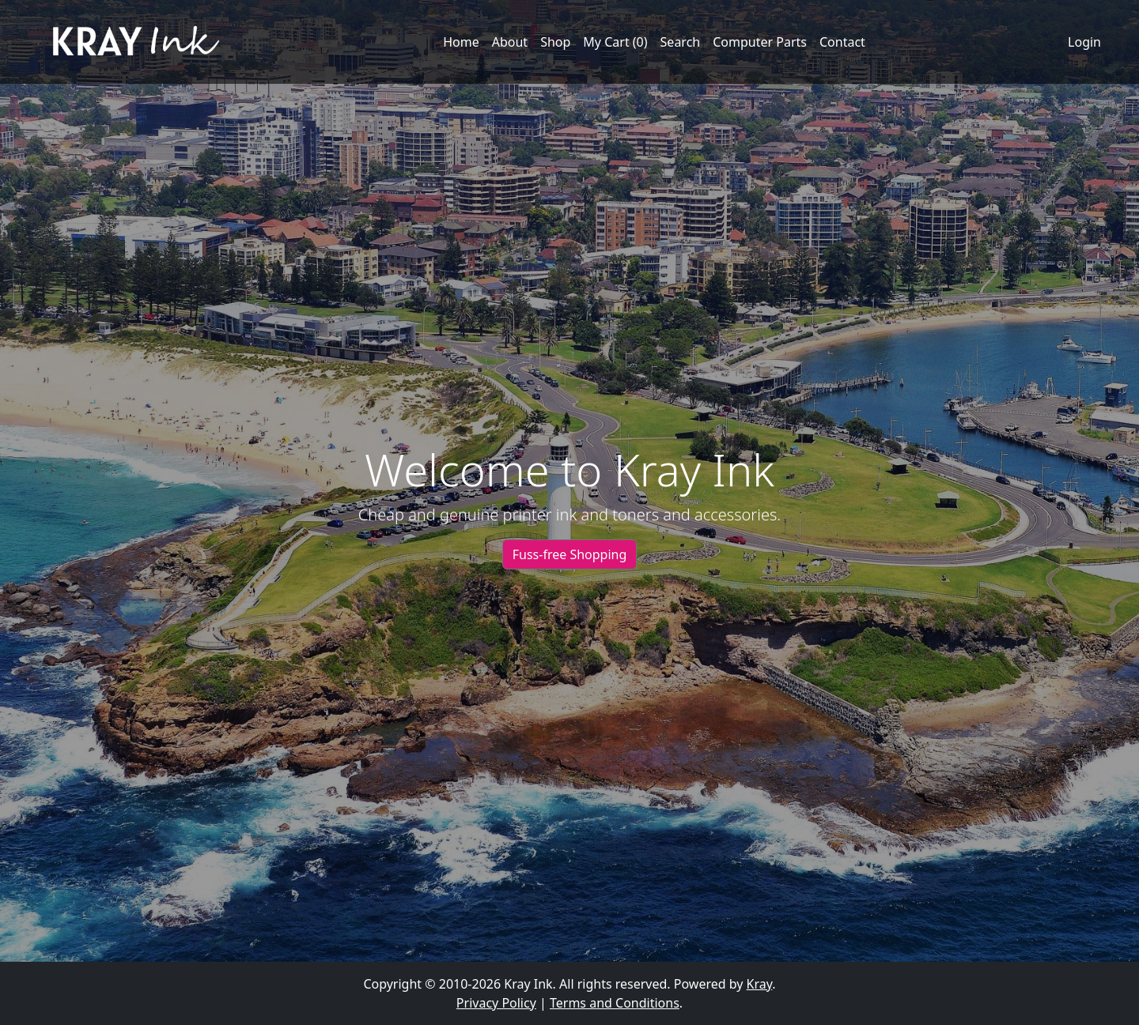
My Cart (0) (615, 42)
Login (1084, 42)
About (510, 42)
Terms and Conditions (614, 1003)
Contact (842, 42)
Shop (555, 42)
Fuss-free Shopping (570, 554)
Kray (760, 984)
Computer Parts (760, 42)
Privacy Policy (496, 1003)
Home (461, 42)
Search (680, 42)
